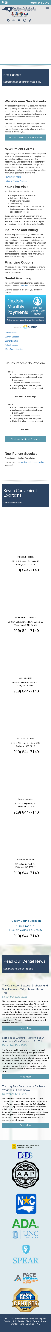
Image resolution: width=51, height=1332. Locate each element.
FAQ (38, 1323)
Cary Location (10, 333)
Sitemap (30, 1323)
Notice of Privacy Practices (16, 181)
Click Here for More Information (25, 439)
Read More (25, 1028)
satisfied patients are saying (32, 462)
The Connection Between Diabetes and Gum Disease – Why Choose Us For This (25, 989)
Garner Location (11, 341)
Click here (24, 286)
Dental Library (39, 1321)
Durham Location (12, 337)
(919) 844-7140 (39, 2)
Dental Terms (17, 1323)
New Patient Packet (13, 177)
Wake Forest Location (14, 349)
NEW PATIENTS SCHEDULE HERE (25, 137)
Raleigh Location (12, 345)
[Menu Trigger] (47, 8)
